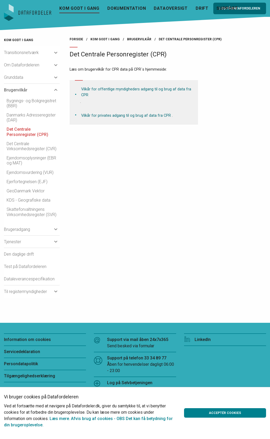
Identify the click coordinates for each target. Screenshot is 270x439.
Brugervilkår (15, 89)
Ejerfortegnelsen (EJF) (27, 181)
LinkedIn (197, 339)
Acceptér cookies (225, 413)
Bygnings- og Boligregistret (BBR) (31, 103)
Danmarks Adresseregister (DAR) (31, 118)
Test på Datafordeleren (25, 266)
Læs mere (59, 418)
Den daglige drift (19, 254)
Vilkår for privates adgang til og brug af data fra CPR (126, 115)
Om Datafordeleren (21, 64)
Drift (202, 8)
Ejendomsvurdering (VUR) (30, 172)
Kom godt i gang (79, 8)
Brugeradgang (17, 229)
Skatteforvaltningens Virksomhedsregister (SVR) (31, 212)
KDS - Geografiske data (28, 200)
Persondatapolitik (21, 363)
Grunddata (13, 77)
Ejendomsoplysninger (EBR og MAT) (31, 160)
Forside (76, 39)
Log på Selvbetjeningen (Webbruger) (123, 386)
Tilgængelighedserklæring (29, 375)
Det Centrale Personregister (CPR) (27, 132)
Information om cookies (27, 339)
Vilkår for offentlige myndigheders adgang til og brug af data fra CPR (136, 92)
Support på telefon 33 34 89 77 (135, 364)
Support (227, 8)
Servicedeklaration (22, 351)
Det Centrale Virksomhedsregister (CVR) (31, 146)
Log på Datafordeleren (239, 8)
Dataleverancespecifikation (29, 278)
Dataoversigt (171, 8)
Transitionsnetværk (21, 52)
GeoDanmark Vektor (26, 190)
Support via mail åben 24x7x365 (135, 343)
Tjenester (12, 241)
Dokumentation (126, 8)
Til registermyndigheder (25, 291)
